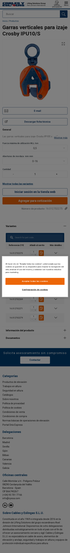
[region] (35, 276)
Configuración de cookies (35, 289)
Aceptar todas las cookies (35, 281)
